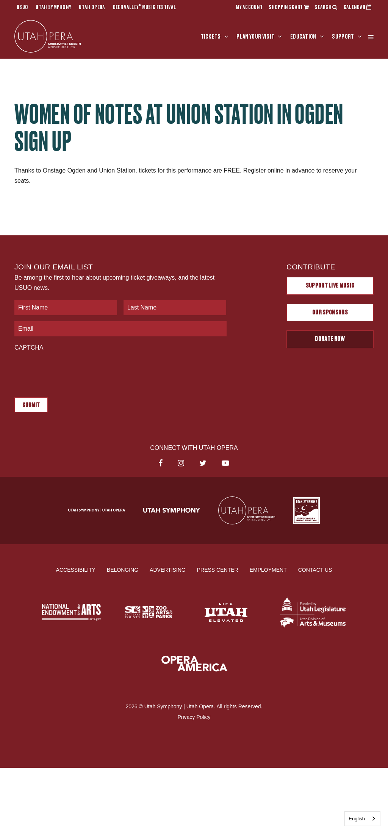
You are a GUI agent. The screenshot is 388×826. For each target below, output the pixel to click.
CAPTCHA (28, 347)
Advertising (168, 569)
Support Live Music (330, 286)
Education (303, 37)
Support (343, 37)
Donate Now (330, 339)
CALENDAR (357, 7)
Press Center (217, 569)
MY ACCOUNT (249, 7)
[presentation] (72, 370)
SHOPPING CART (289, 7)
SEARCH (326, 7)
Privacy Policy (193, 717)
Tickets (211, 37)
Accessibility (75, 569)
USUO (22, 7)
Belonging (122, 569)
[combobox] (362, 818)
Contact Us (315, 569)
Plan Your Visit (255, 37)
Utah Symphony (53, 7)
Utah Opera (92, 7)
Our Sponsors (330, 313)
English (357, 818)
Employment (268, 569)
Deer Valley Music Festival (144, 7)
